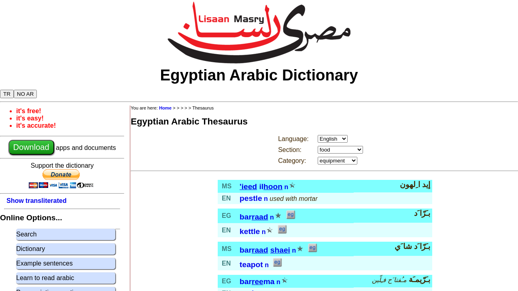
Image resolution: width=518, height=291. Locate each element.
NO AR (25, 94)
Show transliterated (36, 200)
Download (31, 147)
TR (7, 94)
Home (165, 107)
